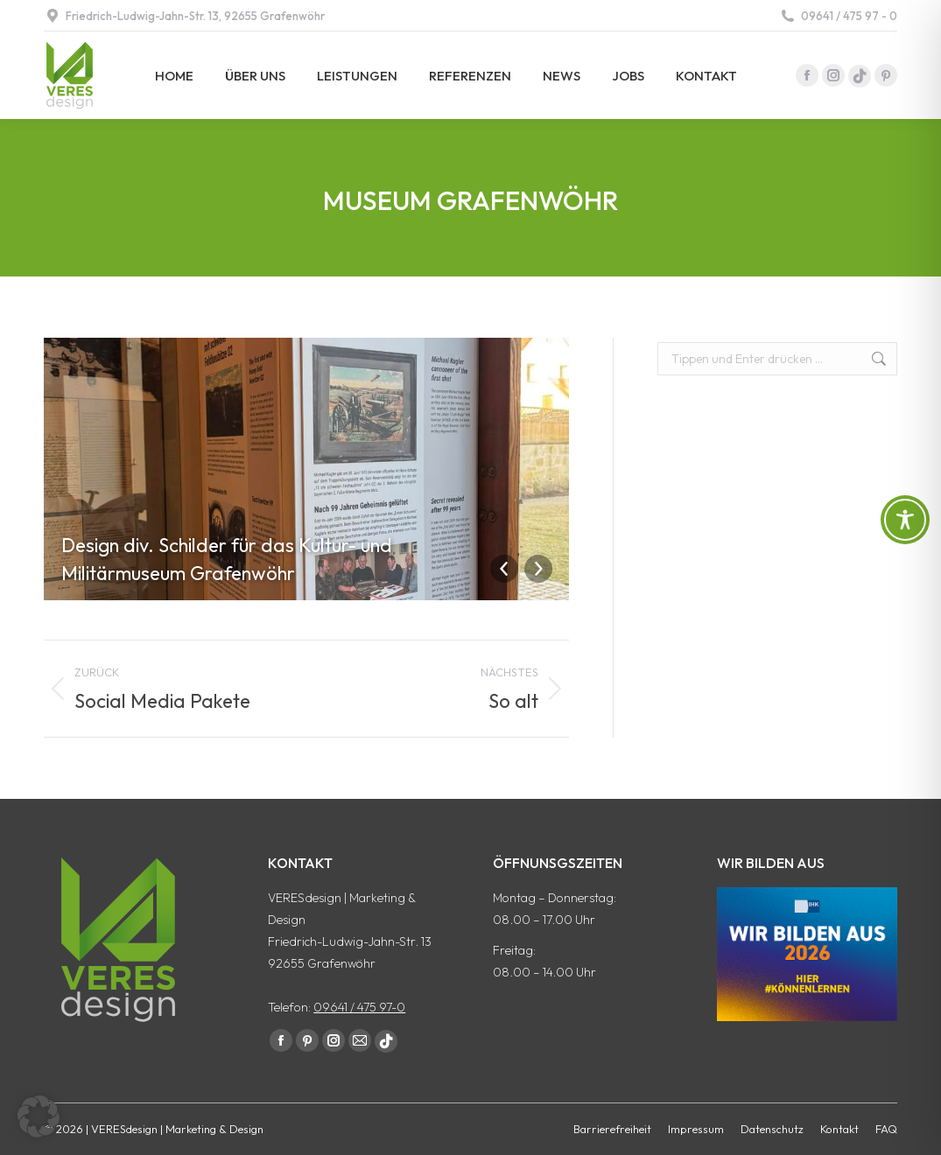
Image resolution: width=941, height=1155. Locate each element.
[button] (38, 1116)
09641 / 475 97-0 (359, 1007)
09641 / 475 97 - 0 (838, 16)
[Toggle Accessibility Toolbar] (905, 519)
